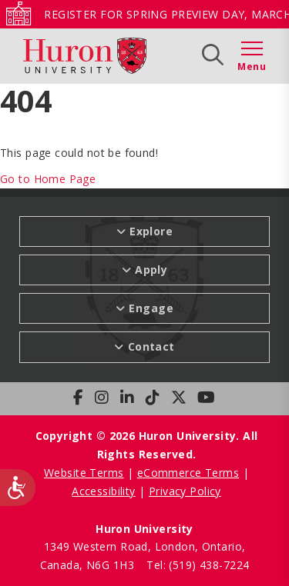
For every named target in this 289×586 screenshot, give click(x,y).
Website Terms (83, 472)
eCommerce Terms (188, 472)
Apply (151, 269)
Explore (151, 231)
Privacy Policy (185, 491)
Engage (151, 308)
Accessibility (103, 491)
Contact (151, 346)
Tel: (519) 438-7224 (197, 565)
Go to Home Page (48, 178)
